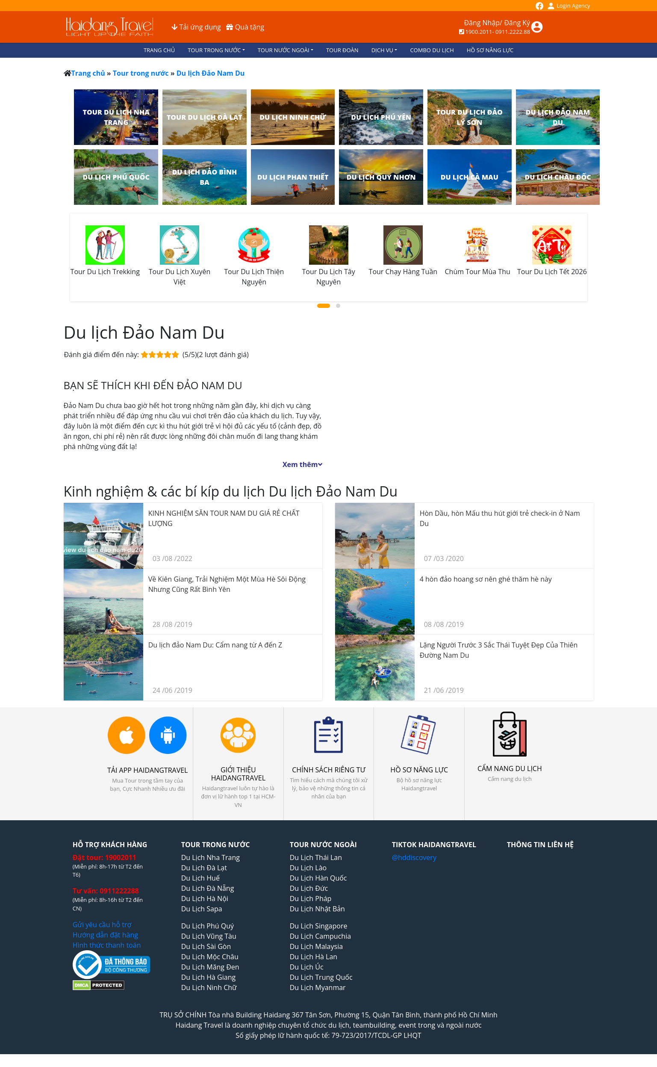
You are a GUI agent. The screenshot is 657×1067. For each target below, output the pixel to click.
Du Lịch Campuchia (320, 936)
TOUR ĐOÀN (342, 50)
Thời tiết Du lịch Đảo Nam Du (464, 402)
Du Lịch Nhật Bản (317, 908)
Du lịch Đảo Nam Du (211, 73)
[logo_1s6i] (109, 26)
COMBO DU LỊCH (432, 50)
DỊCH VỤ (382, 50)
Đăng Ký (517, 22)
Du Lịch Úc (307, 967)
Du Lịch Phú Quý (207, 926)
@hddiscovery (414, 857)
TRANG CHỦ (159, 50)
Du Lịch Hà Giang (208, 977)
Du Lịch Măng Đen (210, 967)
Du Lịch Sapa (201, 908)
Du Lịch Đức (309, 888)
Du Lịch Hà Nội (204, 898)
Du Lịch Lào (308, 867)
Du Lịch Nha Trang (210, 857)
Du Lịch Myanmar (318, 987)
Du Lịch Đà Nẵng (207, 888)
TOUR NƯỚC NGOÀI (283, 50)
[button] (323, 305)
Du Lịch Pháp (311, 898)
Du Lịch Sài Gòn (206, 946)
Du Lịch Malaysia (316, 946)
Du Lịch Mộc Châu (210, 956)
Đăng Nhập (482, 22)
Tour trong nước (141, 73)
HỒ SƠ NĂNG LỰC (490, 50)
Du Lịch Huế (200, 878)
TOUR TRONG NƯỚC (214, 50)
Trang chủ (88, 73)
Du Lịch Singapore (319, 926)
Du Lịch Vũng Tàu (208, 936)
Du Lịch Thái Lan (316, 857)
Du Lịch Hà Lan (314, 956)
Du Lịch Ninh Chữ (209, 987)
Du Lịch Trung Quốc (321, 977)
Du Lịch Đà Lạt (204, 867)
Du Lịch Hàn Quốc (318, 878)
